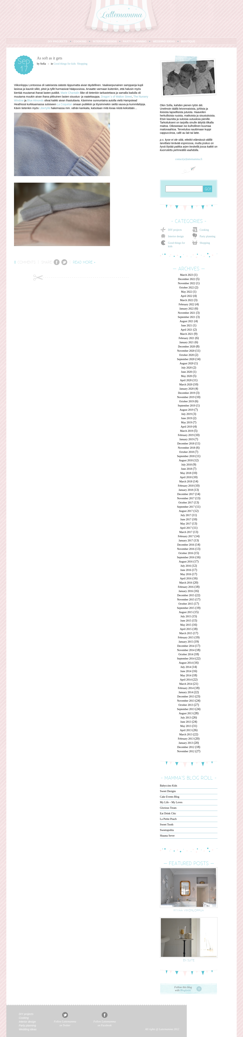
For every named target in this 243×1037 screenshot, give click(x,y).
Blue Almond (34, 100)
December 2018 (185, 443)
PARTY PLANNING (135, 41)
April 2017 (186, 527)
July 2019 (186, 414)
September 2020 (185, 359)
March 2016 (185, 582)
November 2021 (186, 312)
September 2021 (186, 317)
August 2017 (186, 511)
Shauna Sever (167, 835)
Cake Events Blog (169, 796)
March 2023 (186, 274)
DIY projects (175, 229)
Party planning (207, 236)
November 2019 (185, 397)
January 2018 (186, 490)
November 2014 (185, 650)
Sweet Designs (168, 791)
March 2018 (185, 481)
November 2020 (186, 350)
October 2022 (186, 287)
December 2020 (186, 346)
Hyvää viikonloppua (189, 910)
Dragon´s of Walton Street (116, 96)
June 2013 (185, 721)
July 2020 (186, 367)
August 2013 (186, 713)
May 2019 (186, 422)
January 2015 (186, 641)
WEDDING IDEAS (164, 41)
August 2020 (186, 363)
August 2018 (186, 460)
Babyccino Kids (168, 785)
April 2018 (186, 477)
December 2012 (185, 747)
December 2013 (185, 696)
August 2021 (186, 321)
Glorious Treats (168, 807)
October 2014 (185, 654)
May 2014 (185, 675)
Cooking (204, 229)
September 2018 (185, 456)
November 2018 (186, 447)
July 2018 (186, 464)
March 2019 (186, 430)
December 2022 (186, 279)
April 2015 (186, 629)
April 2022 (186, 296)
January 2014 (186, 692)
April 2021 (186, 329)
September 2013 (185, 709)
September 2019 (186, 405)
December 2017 (185, 494)
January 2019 (186, 439)
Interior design (176, 236)
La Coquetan (64, 104)
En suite (188, 960)
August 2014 (186, 662)
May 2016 (185, 574)
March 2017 (185, 532)
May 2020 (186, 376)
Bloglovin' (185, 990)
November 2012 (185, 751)
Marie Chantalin (70, 92)
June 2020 (186, 371)
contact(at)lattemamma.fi (188, 159)
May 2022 (186, 291)
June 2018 (186, 468)
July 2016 (185, 565)
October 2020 (186, 355)
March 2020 (185, 384)
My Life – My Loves (171, 802)
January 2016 (186, 591)
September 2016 (185, 557)
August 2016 (186, 561)
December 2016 (185, 544)
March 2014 (185, 683)
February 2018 (186, 485)
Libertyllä (44, 108)
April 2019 (186, 426)
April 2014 (186, 679)
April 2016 (186, 578)
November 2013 (185, 700)
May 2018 (185, 473)
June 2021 (186, 325)
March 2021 (186, 334)
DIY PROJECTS (57, 41)
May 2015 (185, 624)
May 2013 (185, 726)
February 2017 (186, 536)
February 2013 (186, 738)
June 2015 (185, 620)
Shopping (82, 63)
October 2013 (185, 705)
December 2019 (186, 393)
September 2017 (185, 506)
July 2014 (185, 667)
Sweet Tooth (166, 824)
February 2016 (186, 586)
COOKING (80, 41)
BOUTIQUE (188, 41)
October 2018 (186, 452)
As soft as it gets (49, 58)
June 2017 (185, 519)
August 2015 (186, 612)
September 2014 (185, 658)
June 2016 (185, 570)
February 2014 (186, 688)
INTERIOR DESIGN (105, 41)
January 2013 (186, 742)
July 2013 (185, 717)
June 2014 (185, 671)
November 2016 (185, 549)
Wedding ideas (27, 1029)
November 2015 (185, 599)
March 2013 (185, 734)
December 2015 (185, 595)
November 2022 (186, 283)
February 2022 (186, 304)
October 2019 (186, 401)
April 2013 (186, 730)
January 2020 (186, 388)
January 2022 (186, 308)
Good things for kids (65, 63)
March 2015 (185, 633)
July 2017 (186, 515)
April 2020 (186, 380)
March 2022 (186, 300)
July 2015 (185, 616)
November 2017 (185, 498)
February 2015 (186, 637)
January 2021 (186, 342)
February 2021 (186, 338)
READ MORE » (84, 262)
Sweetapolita (167, 830)
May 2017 (185, 523)
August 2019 (186, 409)
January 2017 (186, 540)
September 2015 (185, 608)
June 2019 (186, 418)
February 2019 (186, 435)
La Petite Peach (168, 819)
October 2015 (185, 603)
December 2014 (185, 646)
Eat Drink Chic (168, 813)
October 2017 (185, 502)
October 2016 (185, 553)
